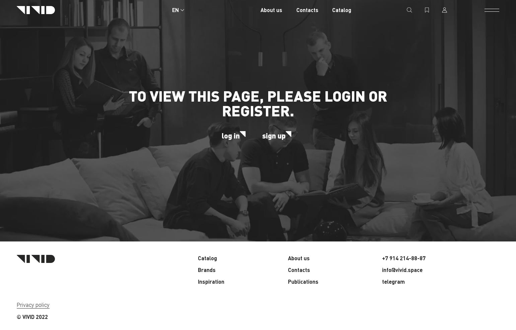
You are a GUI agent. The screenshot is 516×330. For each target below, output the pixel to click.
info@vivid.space (402, 270)
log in (235, 135)
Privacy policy (33, 305)
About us (271, 10)
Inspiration (211, 281)
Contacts (307, 10)
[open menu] (492, 10)
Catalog (341, 10)
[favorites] (427, 10)
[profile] (444, 10)
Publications (303, 281)
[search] (409, 10)
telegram (393, 281)
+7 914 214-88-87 (404, 258)
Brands (207, 270)
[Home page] (36, 10)
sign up (278, 135)
